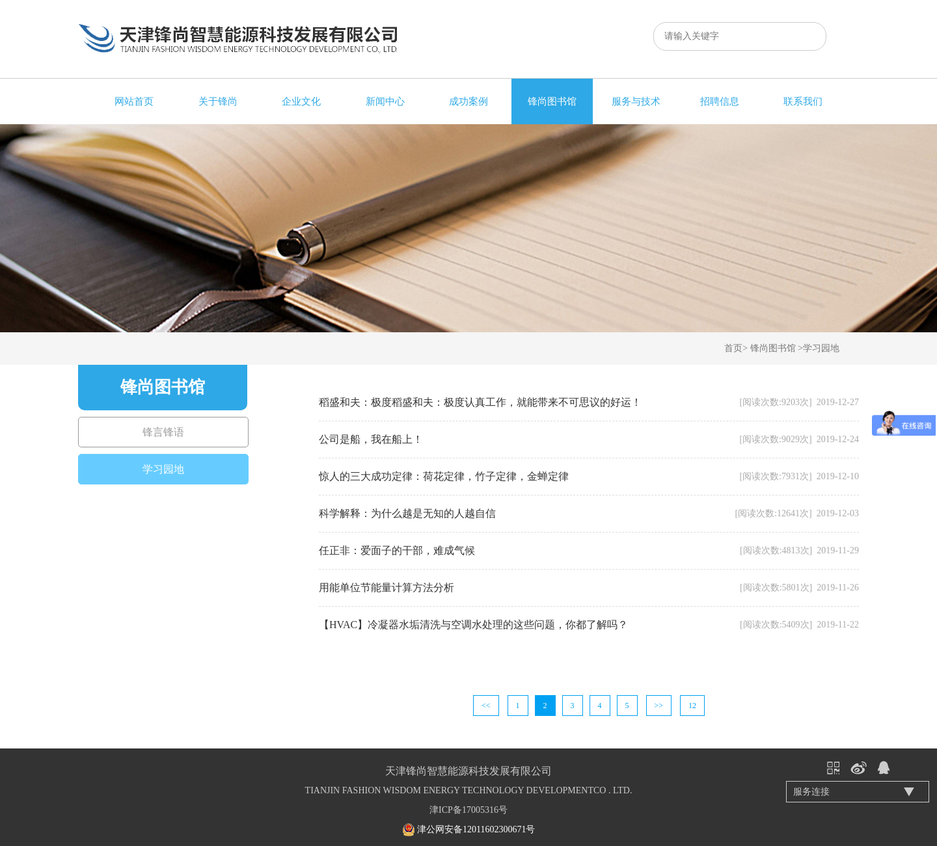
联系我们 (802, 101)
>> (659, 705)
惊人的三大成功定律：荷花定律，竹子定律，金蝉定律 (444, 476)
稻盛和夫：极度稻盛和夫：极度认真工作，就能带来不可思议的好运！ (480, 402)
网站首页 (134, 101)
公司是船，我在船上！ (371, 439)
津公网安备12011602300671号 (476, 829)
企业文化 (301, 101)
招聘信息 (719, 101)
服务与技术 (636, 101)
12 (692, 705)
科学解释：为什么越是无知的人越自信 (407, 513)
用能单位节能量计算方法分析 (386, 587)
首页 (733, 348)
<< (486, 705)
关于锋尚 (218, 101)
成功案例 (468, 101)
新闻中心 (385, 101)
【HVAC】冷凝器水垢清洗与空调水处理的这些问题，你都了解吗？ (473, 624)
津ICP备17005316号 (468, 810)
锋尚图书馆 (552, 101)
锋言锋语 (163, 432)
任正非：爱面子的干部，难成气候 (397, 550)
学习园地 (821, 348)
